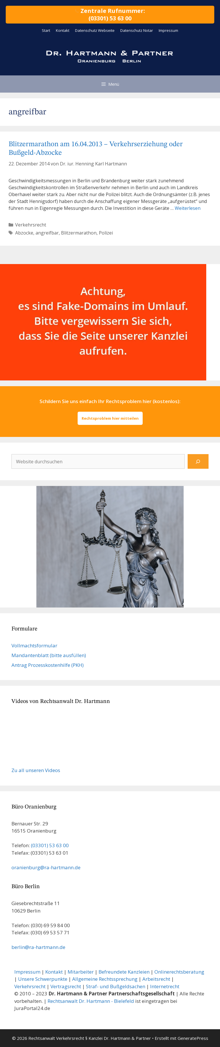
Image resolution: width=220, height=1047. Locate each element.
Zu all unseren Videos (35, 770)
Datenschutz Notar (136, 30)
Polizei (106, 233)
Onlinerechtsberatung (179, 971)
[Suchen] (198, 461)
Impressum (168, 30)
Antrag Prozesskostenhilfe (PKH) (47, 665)
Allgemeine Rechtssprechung (105, 979)
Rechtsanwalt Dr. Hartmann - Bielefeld (91, 1001)
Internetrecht (164, 986)
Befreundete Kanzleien (124, 971)
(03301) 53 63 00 (50, 845)
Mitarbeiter (81, 971)
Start (46, 30)
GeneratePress (193, 1038)
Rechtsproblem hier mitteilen (110, 418)
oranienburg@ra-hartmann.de (45, 867)
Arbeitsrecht (156, 979)
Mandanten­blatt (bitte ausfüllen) (48, 655)
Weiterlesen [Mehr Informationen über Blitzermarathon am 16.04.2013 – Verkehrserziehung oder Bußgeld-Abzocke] (188, 208)
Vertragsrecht (65, 986)
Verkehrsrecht (30, 225)
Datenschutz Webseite (95, 30)
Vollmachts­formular (34, 645)
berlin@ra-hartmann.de (38, 947)
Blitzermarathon (79, 233)
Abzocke (24, 233)
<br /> (54, 735)
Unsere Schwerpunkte (42, 979)
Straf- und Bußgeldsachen (115, 986)
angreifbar (47, 233)
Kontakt (62, 30)
